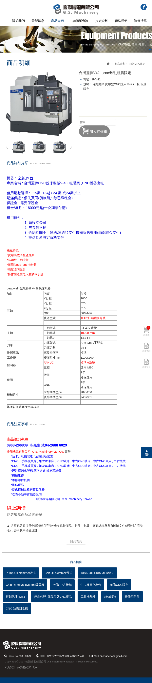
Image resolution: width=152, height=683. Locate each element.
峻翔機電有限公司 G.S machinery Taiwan (76, 9)
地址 (43, 656)
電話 (11, 656)
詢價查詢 (146, 351)
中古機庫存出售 (91, 584)
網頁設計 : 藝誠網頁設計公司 (21, 667)
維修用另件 (132, 596)
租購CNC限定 (119, 584)
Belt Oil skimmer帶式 (58, 573)
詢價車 (146, 331)
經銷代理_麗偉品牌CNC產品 (53, 596)
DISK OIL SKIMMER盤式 (97, 573)
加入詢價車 (94, 131)
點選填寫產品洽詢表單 (24, 514)
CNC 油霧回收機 (17, 608)
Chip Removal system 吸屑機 (25, 584)
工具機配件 (88, 596)
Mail (96, 656)
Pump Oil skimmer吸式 (21, 573)
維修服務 (110, 596)
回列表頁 (76, 541)
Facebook (143, 7)
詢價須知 (146, 367)
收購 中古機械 (62, 584)
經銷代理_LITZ (15, 596)
